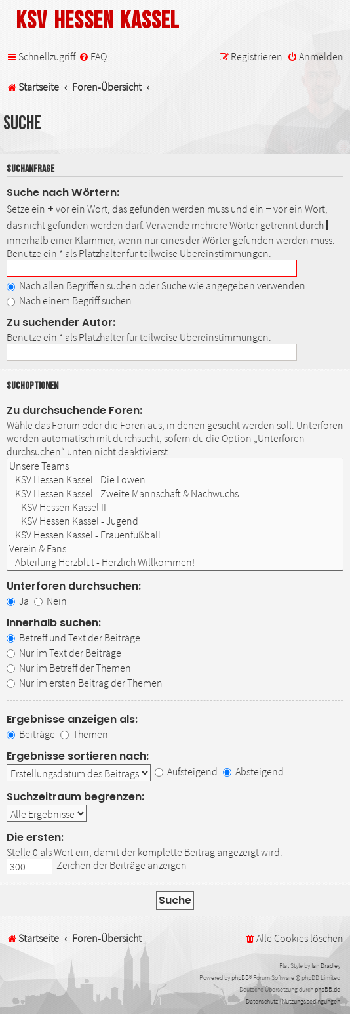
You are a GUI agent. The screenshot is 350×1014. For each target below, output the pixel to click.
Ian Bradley (325, 966)
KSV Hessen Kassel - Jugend (175, 521)
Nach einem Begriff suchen (69, 300)
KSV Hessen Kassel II (175, 507)
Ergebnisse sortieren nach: (78, 755)
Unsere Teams (175, 466)
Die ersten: (35, 837)
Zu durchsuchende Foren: (74, 410)
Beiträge (31, 733)
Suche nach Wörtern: (63, 192)
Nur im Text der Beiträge (64, 652)
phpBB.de (327, 989)
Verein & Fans (175, 549)
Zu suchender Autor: (61, 322)
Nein (50, 600)
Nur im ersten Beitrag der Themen (85, 682)
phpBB (240, 977)
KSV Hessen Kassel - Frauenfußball (175, 535)
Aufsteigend (186, 771)
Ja (18, 600)
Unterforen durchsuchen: (74, 586)
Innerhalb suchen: (54, 622)
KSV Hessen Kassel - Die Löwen (175, 480)
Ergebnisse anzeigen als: (72, 719)
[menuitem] (93, 56)
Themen (84, 733)
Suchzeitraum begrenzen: (75, 796)
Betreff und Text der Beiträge (73, 637)
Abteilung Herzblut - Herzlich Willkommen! (175, 562)
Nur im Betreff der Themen (69, 667)
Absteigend (253, 771)
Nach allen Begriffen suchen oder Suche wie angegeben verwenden (156, 285)
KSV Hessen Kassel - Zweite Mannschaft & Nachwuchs (175, 493)
